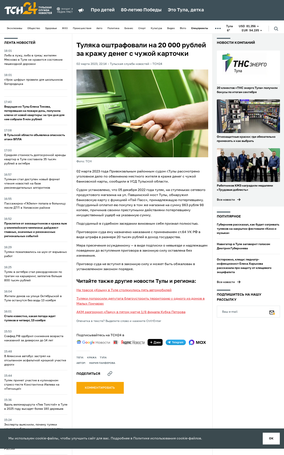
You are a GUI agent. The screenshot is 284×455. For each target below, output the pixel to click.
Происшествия (82, 28)
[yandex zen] (155, 342)
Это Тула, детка (186, 10)
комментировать (100, 387)
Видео (171, 28)
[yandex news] (129, 342)
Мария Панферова (102, 363)
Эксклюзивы (14, 28)
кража (91, 357)
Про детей (103, 10)
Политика (113, 28)
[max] (197, 342)
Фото (183, 28)
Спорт (142, 28)
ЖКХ (65, 28)
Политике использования (154, 438)
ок (271, 438)
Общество (33, 28)
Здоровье (51, 28)
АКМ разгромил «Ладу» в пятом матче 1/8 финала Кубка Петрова (130, 312)
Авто (99, 28)
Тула (103, 357)
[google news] (93, 342)
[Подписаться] (272, 311)
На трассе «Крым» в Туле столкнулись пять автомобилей (124, 290)
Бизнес (128, 28)
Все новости (226, 199)
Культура (156, 28)
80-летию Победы (141, 10)
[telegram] (176, 342)
